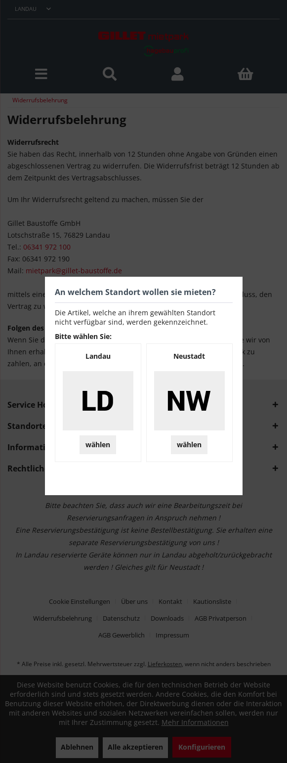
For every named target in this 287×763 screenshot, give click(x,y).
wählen (97, 444)
